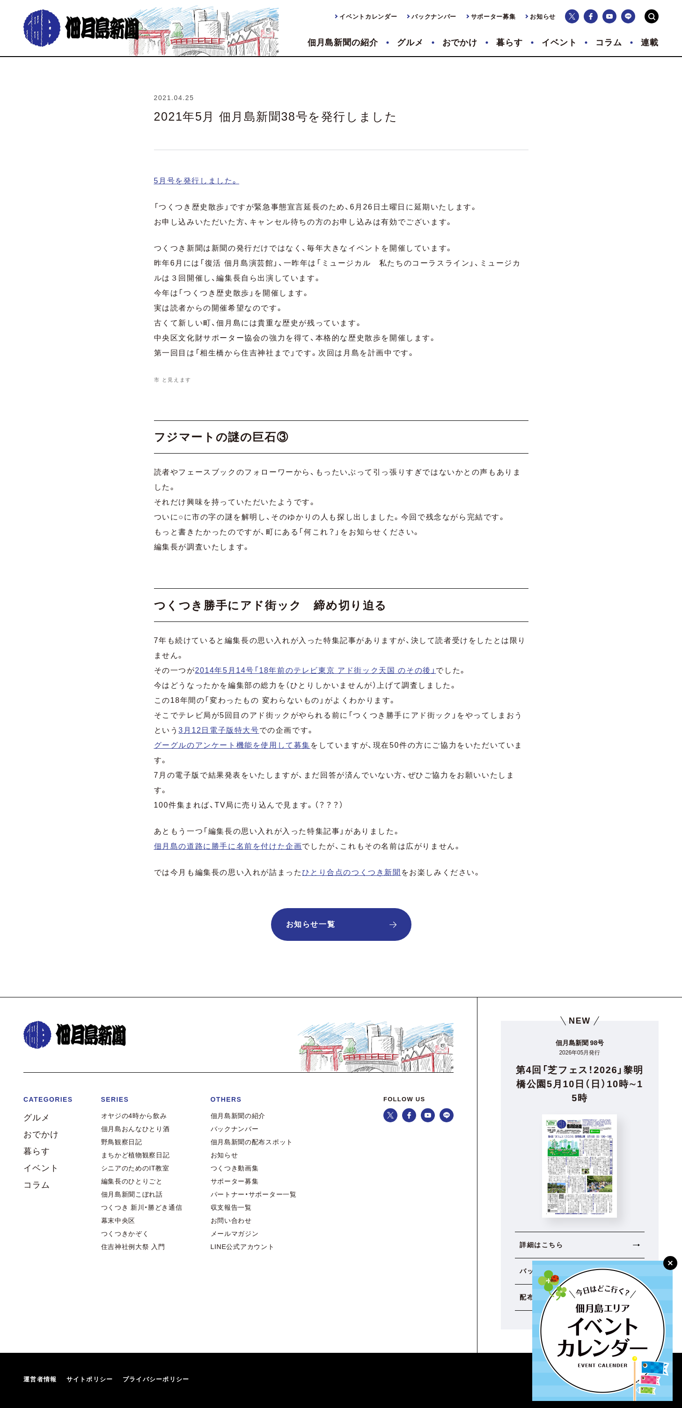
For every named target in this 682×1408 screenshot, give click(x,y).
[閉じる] (670, 1263)
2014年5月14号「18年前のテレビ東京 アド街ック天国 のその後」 (315, 670)
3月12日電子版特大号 (218, 730)
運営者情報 (40, 1379)
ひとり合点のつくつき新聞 (351, 872)
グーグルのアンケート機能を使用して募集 (232, 745)
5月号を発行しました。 (197, 181)
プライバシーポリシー (156, 1379)
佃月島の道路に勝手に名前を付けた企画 (228, 846)
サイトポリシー (89, 1379)
